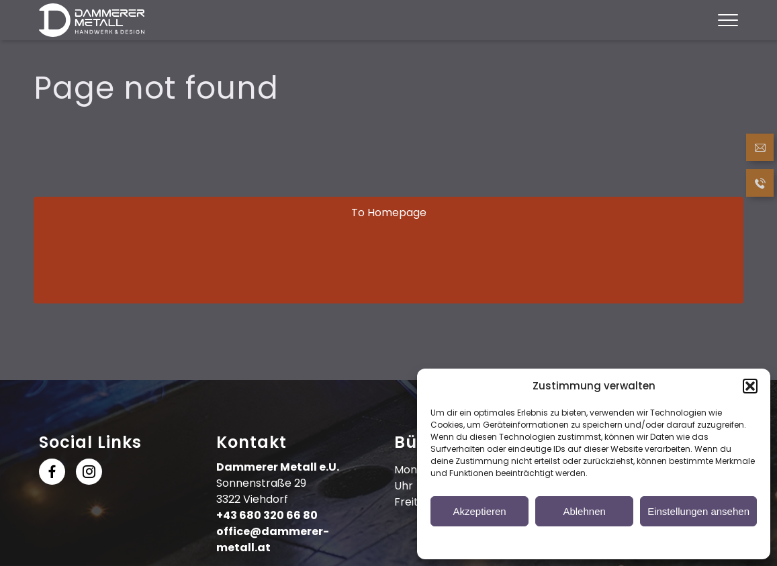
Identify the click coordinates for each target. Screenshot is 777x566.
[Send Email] (760, 150)
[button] (750, 386)
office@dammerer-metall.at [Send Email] (272, 539)
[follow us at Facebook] (52, 474)
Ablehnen (584, 511)
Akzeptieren (479, 511)
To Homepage (388, 212)
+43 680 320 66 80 (267, 515)
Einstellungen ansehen (698, 511)
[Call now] (760, 185)
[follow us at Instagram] (89, 474)
